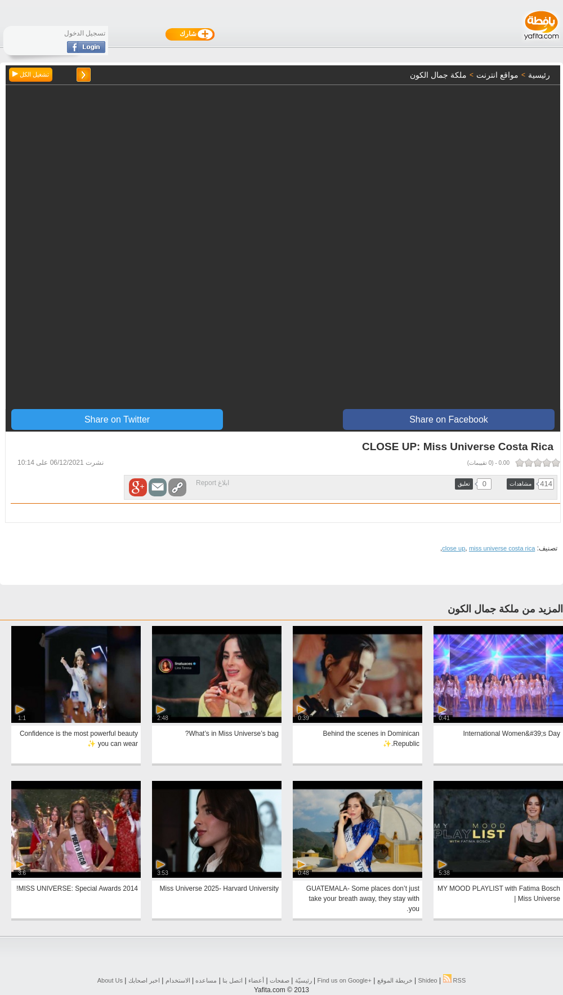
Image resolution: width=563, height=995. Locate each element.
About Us (110, 980)
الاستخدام (178, 980)
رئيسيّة (303, 980)
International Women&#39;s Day (511, 734)
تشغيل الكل (30, 74)
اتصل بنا (232, 980)
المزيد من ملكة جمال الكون (505, 609)
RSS (454, 980)
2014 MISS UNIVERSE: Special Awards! (77, 888)
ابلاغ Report (212, 483)
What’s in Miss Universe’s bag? (232, 734)
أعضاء (256, 980)
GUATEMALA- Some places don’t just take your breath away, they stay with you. (362, 899)
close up (453, 548)
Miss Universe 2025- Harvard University (219, 888)
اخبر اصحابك (144, 980)
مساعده (206, 980)
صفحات (279, 980)
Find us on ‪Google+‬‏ (345, 980)
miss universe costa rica (502, 548)
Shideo (427, 980)
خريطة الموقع (395, 980)
